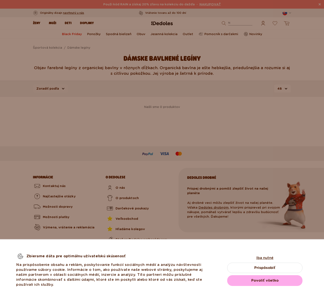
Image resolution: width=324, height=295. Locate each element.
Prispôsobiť (264, 268)
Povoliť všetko (265, 280)
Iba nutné (264, 258)
